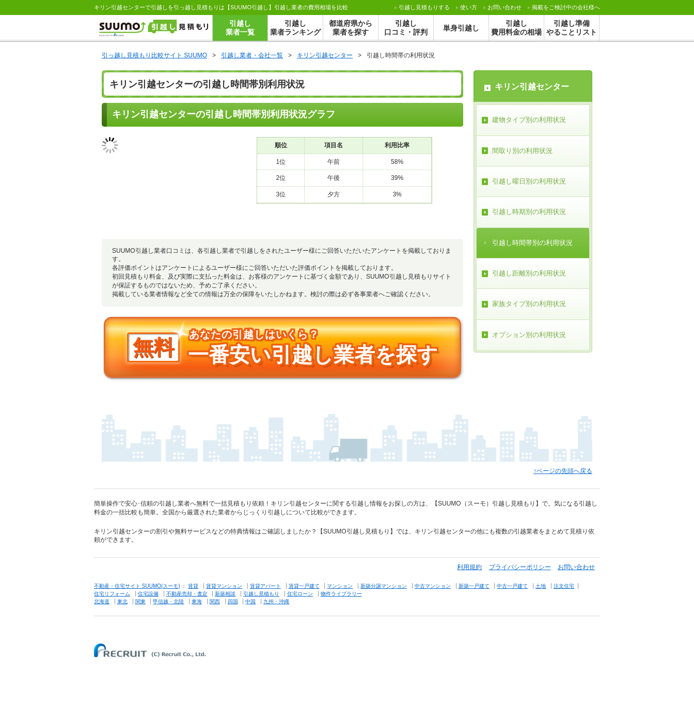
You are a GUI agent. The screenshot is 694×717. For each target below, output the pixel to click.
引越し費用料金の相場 (516, 27)
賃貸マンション (224, 586)
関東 (140, 601)
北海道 (101, 601)
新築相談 (225, 594)
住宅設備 (148, 594)
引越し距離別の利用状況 (529, 273)
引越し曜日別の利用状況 (529, 181)
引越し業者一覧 (240, 27)
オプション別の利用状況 (529, 335)
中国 (250, 601)
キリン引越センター (532, 86)
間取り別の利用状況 (522, 151)
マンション (340, 586)
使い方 (468, 7)
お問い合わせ (504, 7)
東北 (122, 601)
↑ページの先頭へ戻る (562, 471)
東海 (197, 601)
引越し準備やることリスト (571, 27)
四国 (233, 601)
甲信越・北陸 (168, 601)
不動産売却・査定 (187, 594)
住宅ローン (300, 594)
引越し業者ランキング (295, 27)
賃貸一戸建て (304, 586)
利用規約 (469, 567)
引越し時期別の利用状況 (529, 212)
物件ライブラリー (341, 594)
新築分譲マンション (383, 586)
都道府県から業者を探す (350, 27)
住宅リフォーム (112, 594)
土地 (540, 586)
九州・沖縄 (276, 601)
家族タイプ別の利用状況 (529, 304)
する (424, 7)
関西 (215, 601)
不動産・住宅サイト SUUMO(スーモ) (137, 586)
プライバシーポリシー (520, 567)
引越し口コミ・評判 (406, 27)
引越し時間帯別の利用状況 (532, 243)
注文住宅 (564, 586)
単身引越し (461, 28)
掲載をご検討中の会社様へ (566, 7)
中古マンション (433, 586)
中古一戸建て (512, 586)
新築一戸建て (474, 586)
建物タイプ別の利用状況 (529, 120)
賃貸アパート (265, 586)
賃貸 (193, 586)
